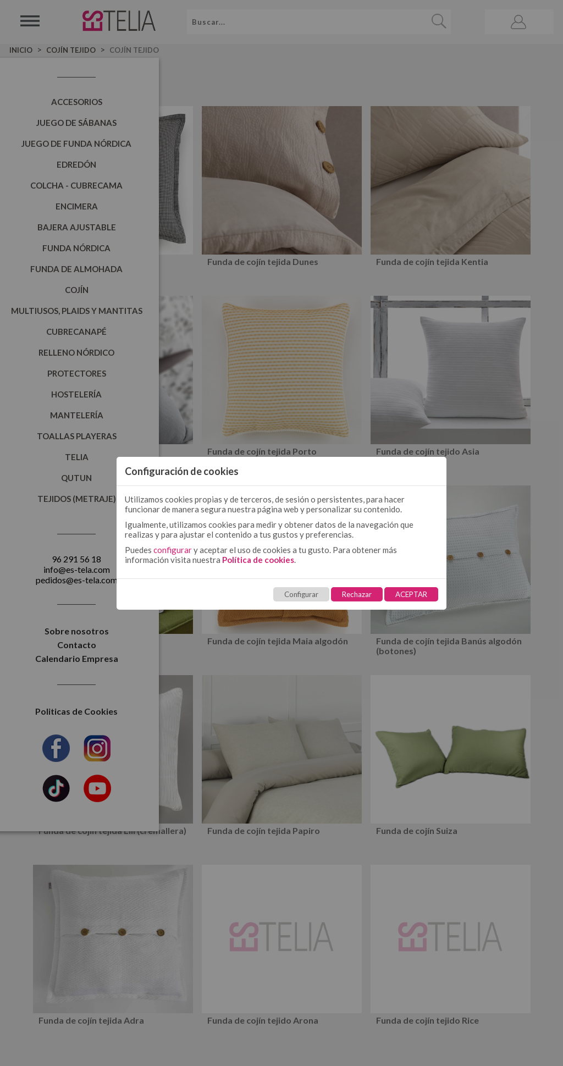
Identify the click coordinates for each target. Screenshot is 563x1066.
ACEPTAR (411, 594)
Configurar (301, 594)
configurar (172, 550)
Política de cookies (258, 560)
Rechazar (357, 594)
